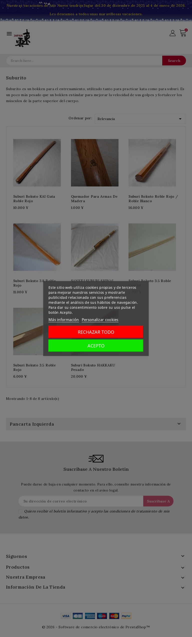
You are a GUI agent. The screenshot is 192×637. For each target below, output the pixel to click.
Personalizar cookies (100, 319)
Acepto (96, 346)
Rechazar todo (96, 332)
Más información (63, 319)
